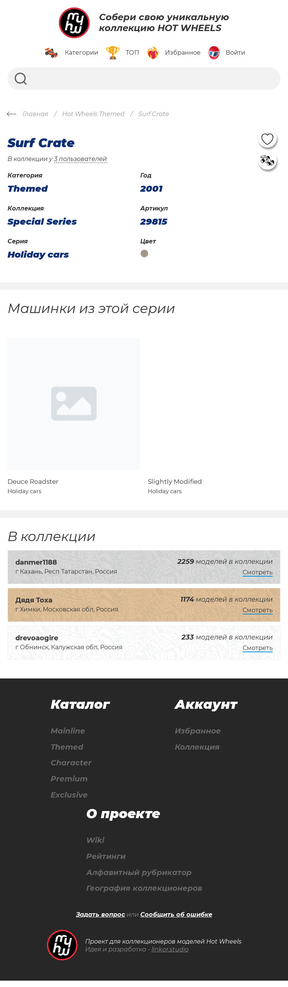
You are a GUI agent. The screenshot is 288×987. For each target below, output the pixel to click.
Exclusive (69, 800)
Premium (69, 784)
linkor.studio (170, 955)
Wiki (95, 846)
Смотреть (258, 577)
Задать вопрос (100, 920)
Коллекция (197, 752)
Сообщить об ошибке (176, 920)
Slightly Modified (175, 487)
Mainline (68, 736)
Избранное (198, 736)
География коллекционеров (144, 894)
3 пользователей (80, 159)
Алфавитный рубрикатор (139, 878)
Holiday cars (38, 254)
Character (71, 768)
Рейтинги (106, 862)
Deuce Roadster (33, 487)
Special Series (42, 221)
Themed (67, 752)
